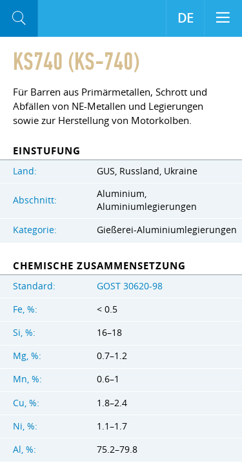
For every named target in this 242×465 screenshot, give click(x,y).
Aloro (58, 18)
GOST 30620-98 (130, 286)
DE (185, 18)
